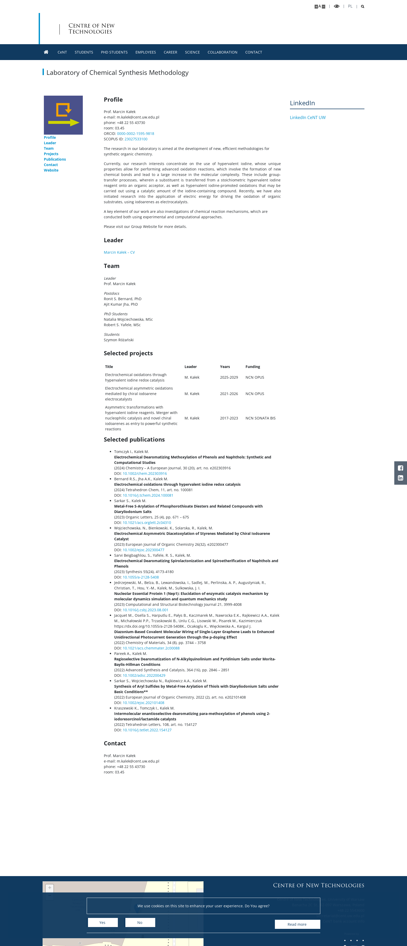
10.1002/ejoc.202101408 (143, 702)
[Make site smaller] (323, 7)
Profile (50, 137)
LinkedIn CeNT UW (311, 117)
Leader (50, 142)
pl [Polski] (350, 6)
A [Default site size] (319, 6)
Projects (51, 153)
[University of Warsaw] (79, 29)
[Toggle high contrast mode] (336, 6)
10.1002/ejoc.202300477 (143, 549)
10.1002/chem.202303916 (145, 473)
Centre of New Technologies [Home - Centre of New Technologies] (154, 29)
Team (49, 148)
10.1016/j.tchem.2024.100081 (148, 495)
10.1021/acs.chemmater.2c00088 (151, 648)
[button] (49, 888)
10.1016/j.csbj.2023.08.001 (145, 609)
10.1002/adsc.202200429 (144, 675)
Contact (51, 164)
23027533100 (136, 138)
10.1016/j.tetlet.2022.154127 (147, 729)
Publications (55, 159)
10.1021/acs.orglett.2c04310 (147, 522)
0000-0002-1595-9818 (135, 133)
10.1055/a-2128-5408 (141, 577)
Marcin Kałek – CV (119, 252)
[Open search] (360, 6)
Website (51, 170)
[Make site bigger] (316, 7)
